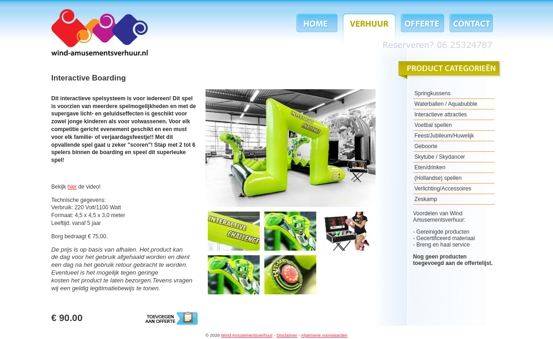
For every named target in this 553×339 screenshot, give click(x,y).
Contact (470, 29)
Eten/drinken (430, 167)
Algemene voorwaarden (324, 335)
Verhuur (369, 29)
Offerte (422, 29)
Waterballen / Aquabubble (446, 104)
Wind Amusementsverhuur (99, 32)
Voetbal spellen (433, 125)
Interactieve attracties (441, 114)
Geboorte (426, 146)
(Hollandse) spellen (438, 178)
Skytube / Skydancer (440, 157)
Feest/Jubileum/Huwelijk (444, 135)
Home (318, 29)
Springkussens (433, 93)
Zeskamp (426, 199)
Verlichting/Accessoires (443, 188)
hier (72, 187)
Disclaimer (287, 335)
